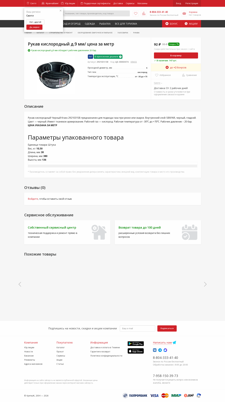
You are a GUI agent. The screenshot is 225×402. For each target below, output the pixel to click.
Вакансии (29, 355)
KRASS (134, 61)
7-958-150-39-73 (165, 375)
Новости (28, 351)
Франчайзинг (50, 3)
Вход (178, 3)
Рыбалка (105, 23)
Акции (191, 23)
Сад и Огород (71, 23)
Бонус (171, 23)
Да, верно (34, 27)
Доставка (118, 3)
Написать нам (162, 342)
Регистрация (191, 3)
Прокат (60, 351)
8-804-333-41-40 (165, 357)
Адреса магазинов (33, 364)
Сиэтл (31, 3)
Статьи (60, 364)
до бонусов (176, 67)
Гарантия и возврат (100, 351)
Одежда (90, 23)
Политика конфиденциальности (106, 355)
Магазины (142, 3)
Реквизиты (29, 359)
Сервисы (130, 3)
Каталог (60, 347)
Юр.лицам (68, 3)
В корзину (176, 55)
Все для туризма (126, 23)
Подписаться (167, 328)
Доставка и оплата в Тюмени (105, 347)
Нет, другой (35, 22)
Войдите (33, 198)
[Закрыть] (60, 10)
